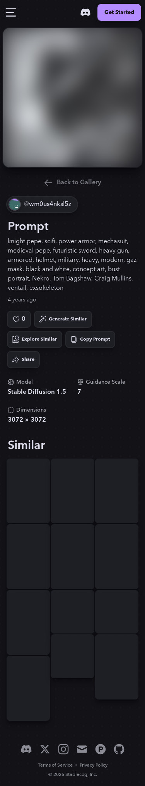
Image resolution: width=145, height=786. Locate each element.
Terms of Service (55, 765)
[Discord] (85, 12)
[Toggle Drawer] (11, 12)
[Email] (82, 749)
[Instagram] (63, 749)
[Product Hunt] (100, 749)
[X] (45, 749)
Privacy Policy (93, 765)
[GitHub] (119, 749)
